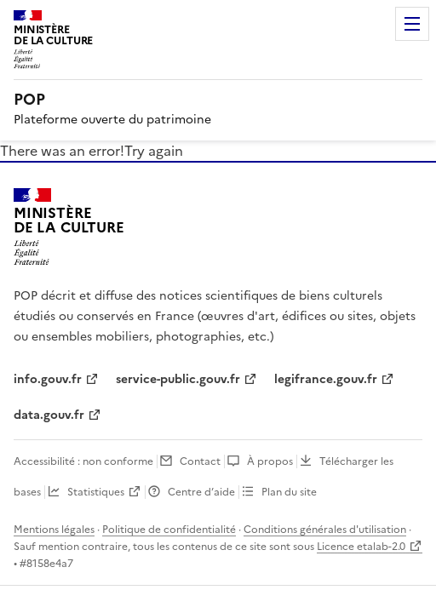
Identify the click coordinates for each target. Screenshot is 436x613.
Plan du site (289, 492)
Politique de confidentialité (169, 529)
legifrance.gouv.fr (325, 379)
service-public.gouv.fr (178, 379)
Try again (153, 150)
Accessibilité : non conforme (83, 461)
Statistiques (95, 492)
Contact (200, 461)
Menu (412, 24)
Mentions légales (54, 529)
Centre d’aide (201, 492)
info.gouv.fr (48, 379)
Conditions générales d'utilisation (325, 529)
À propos (270, 461)
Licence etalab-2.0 (361, 546)
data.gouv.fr (49, 415)
